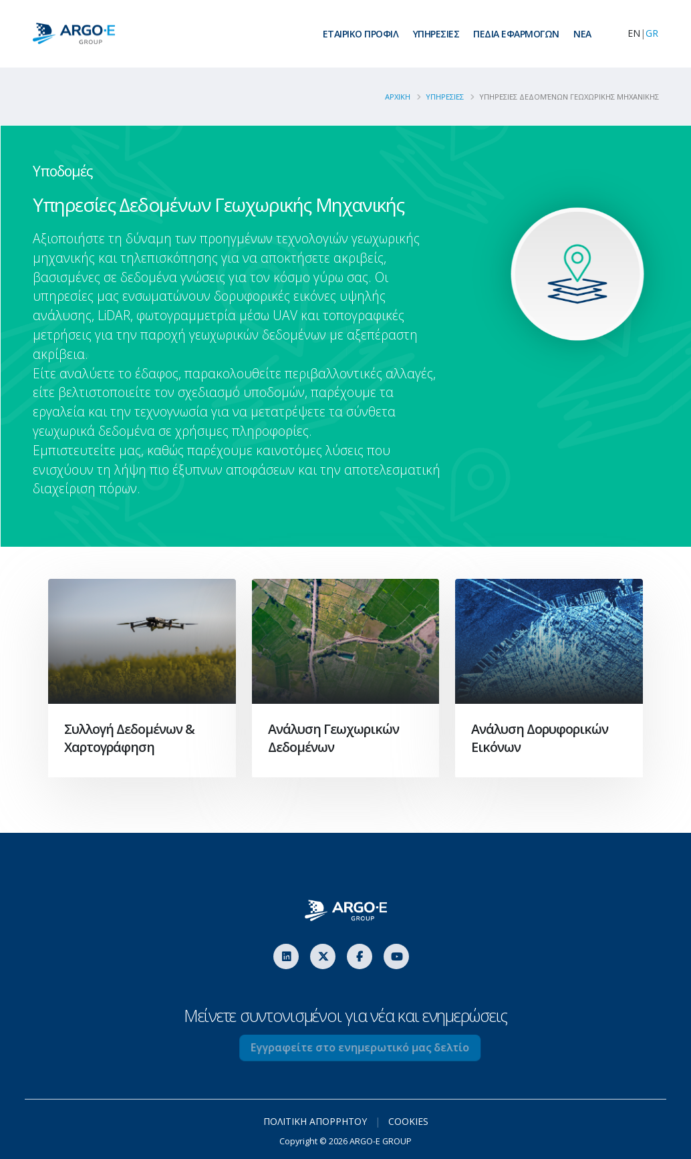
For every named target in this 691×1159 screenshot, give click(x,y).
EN (634, 33)
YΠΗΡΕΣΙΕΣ (450, 97)
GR (652, 33)
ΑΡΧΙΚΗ (403, 97)
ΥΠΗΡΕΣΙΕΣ (436, 33)
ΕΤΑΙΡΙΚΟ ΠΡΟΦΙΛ (361, 33)
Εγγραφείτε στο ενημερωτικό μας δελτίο (378, 1047)
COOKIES (408, 1121)
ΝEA (582, 33)
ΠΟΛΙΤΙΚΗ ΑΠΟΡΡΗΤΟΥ (315, 1121)
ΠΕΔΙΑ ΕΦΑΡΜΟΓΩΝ (516, 33)
